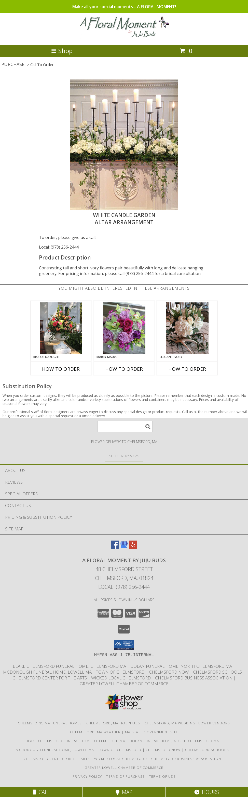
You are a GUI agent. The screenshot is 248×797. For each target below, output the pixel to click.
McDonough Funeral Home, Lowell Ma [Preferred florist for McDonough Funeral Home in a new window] (48, 672)
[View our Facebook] (115, 547)
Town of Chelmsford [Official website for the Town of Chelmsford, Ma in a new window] (121, 672)
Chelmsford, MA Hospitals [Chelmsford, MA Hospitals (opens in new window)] (113, 723)
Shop (62, 50)
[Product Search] (125, 426)
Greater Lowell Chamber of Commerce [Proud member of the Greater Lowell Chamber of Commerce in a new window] (124, 684)
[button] (124, 645)
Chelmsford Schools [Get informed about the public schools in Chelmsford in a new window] (218, 672)
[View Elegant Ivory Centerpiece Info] (187, 328)
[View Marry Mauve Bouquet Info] (124, 328)
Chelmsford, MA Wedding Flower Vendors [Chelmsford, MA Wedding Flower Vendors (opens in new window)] (187, 723)
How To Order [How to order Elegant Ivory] (187, 369)
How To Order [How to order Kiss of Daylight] (61, 369)
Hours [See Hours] (206, 792)
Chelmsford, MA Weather (95, 732)
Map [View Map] (124, 792)
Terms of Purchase (125, 776)
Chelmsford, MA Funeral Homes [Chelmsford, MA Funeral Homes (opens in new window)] (50, 723)
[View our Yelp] (133, 547)
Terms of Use (162, 776)
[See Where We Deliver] (124, 455)
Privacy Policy (87, 776)
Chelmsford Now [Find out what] (169, 672)
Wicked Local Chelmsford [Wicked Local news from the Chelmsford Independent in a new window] (121, 678)
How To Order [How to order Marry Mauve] (124, 369)
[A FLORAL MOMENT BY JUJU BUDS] (124, 37)
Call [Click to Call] (41, 792)
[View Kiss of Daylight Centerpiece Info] (61, 328)
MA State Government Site (151, 732)
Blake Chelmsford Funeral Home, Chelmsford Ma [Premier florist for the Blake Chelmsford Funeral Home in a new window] (70, 666)
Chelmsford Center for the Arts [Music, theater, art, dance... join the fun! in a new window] (50, 678)
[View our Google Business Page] (124, 547)
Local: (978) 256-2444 (59, 247)
